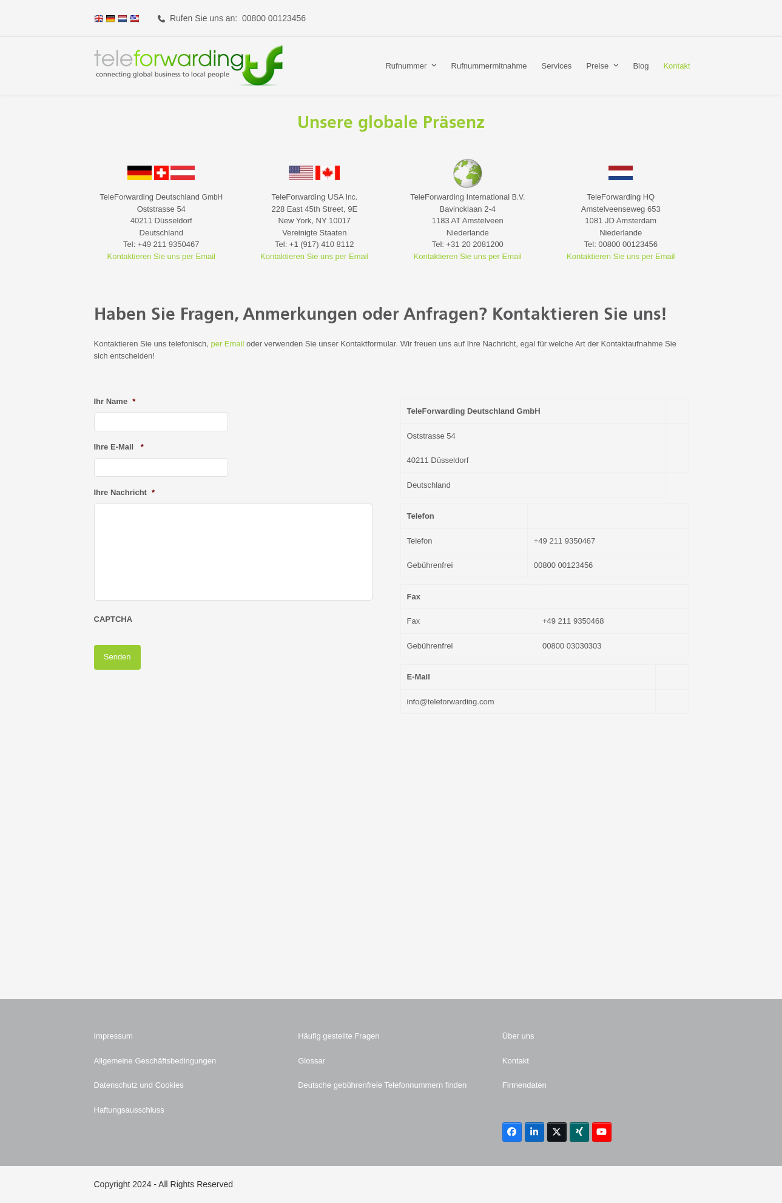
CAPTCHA (113, 619)
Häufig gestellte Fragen (338, 1035)
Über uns (518, 1035)
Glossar (311, 1060)
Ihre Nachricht (124, 492)
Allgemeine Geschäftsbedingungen (155, 1060)
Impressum (113, 1035)
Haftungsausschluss (129, 1109)
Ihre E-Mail (119, 446)
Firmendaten (524, 1085)
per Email (227, 343)
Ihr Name (115, 401)
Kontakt (515, 1060)
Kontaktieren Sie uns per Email (161, 256)
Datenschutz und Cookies (139, 1085)
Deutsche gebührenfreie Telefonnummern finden (382, 1085)
